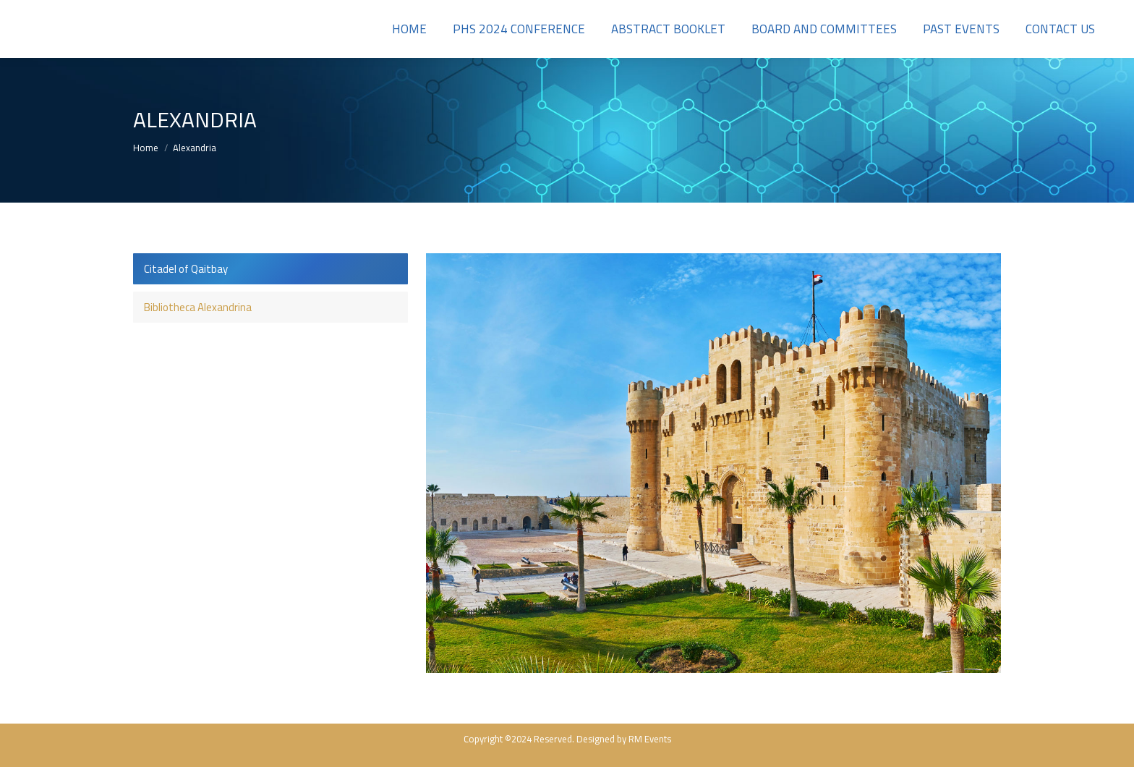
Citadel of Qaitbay (186, 268)
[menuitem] (409, 29)
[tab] (270, 268)
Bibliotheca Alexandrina (198, 307)
